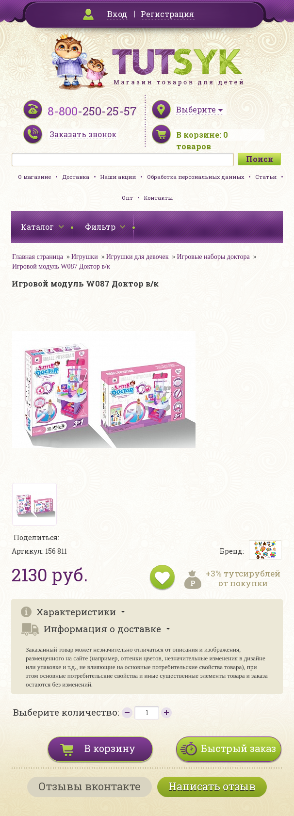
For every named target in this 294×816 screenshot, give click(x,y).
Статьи (266, 176)
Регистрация (167, 14)
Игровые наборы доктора (213, 256)
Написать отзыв (212, 786)
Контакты (158, 197)
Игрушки (84, 256)
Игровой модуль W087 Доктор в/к (61, 266)
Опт (127, 197)
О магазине (34, 176)
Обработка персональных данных (195, 176)
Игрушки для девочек (137, 256)
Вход (117, 14)
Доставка (75, 176)
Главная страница (37, 256)
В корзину (109, 748)
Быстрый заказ (238, 748)
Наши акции (118, 176)
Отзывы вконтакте (89, 786)
